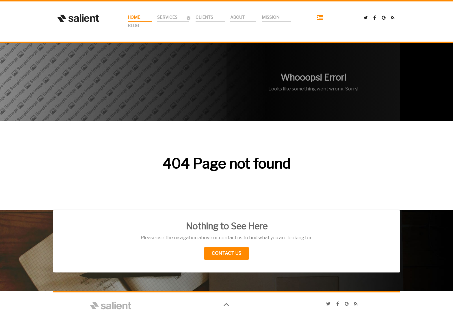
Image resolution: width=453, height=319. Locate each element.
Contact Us (226, 253)
